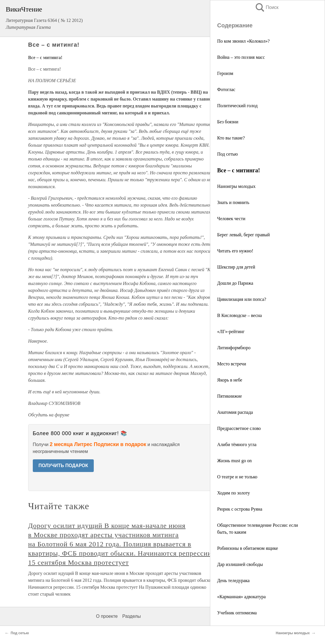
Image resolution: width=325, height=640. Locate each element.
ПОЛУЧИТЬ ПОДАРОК (63, 465)
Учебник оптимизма (237, 612)
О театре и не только (237, 476)
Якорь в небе (229, 379)
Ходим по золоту (233, 492)
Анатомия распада (235, 412)
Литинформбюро (234, 347)
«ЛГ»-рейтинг (230, 331)
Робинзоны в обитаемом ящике (247, 548)
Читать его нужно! (235, 250)
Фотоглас (226, 89)
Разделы (131, 616)
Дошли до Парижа (235, 283)
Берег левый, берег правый (243, 234)
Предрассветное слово (239, 428)
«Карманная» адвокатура (241, 596)
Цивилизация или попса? (241, 299)
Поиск (266, 7)
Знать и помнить (233, 202)
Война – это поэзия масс (241, 57)
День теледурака (233, 580)
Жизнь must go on (234, 460)
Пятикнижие (229, 396)
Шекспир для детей (236, 267)
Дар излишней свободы (240, 564)
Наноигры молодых (236, 186)
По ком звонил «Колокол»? (243, 41)
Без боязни (227, 121)
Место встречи (231, 363)
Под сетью (227, 154)
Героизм (225, 73)
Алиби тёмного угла (237, 444)
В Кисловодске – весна (239, 315)
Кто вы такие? (231, 137)
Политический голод (237, 105)
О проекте (107, 616)
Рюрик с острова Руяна (239, 509)
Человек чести (231, 218)
